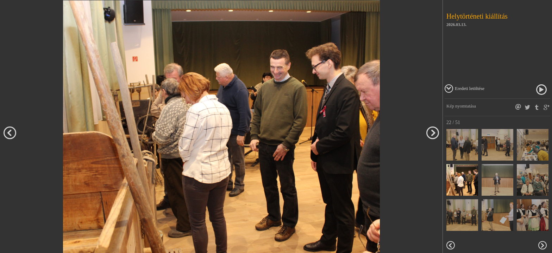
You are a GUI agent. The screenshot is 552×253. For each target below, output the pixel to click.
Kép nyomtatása (461, 106)
